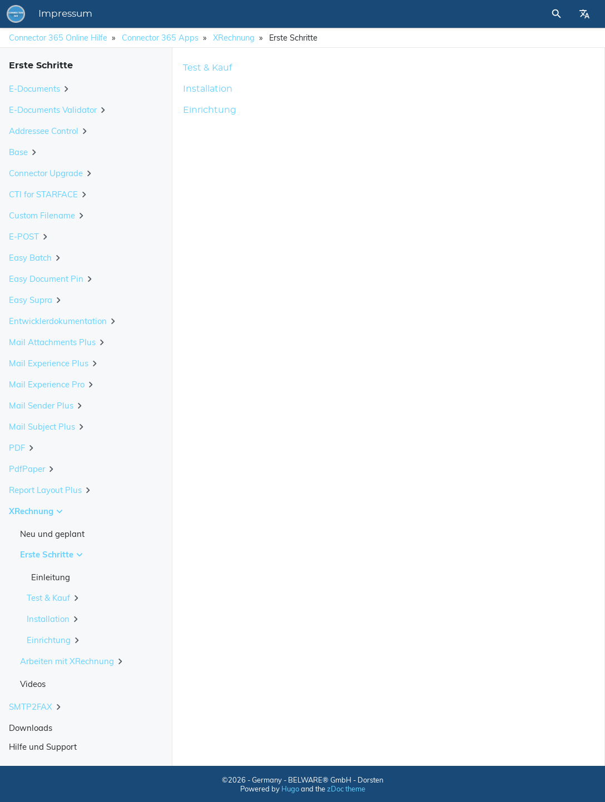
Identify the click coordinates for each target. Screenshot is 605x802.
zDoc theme (346, 788)
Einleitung (50, 577)
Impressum (220, 13)
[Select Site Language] (584, 14)
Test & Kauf (207, 67)
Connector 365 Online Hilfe (58, 38)
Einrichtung (209, 110)
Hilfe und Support (43, 746)
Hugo (290, 788)
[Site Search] (526, 14)
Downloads (30, 728)
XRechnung (234, 38)
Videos (33, 684)
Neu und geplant (52, 534)
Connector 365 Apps (160, 38)
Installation (207, 88)
